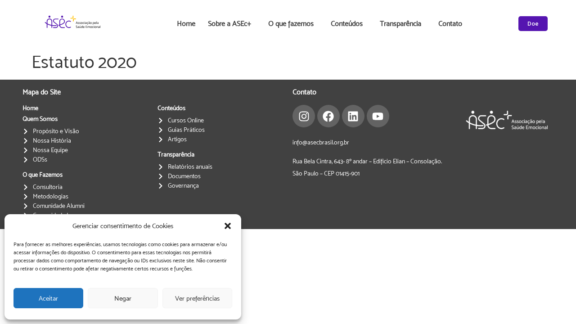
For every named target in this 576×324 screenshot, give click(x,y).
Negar (122, 298)
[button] (227, 225)
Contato (450, 23)
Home (186, 23)
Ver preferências (197, 298)
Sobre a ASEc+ (232, 23)
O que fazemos (293, 23)
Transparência (403, 23)
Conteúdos (349, 23)
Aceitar (48, 298)
